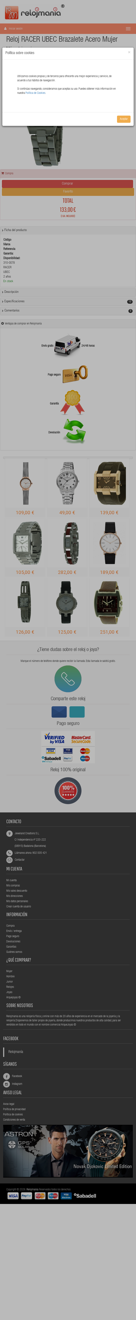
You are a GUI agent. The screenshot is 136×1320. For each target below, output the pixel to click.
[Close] (129, 52)
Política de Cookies (35, 93)
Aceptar (124, 119)
